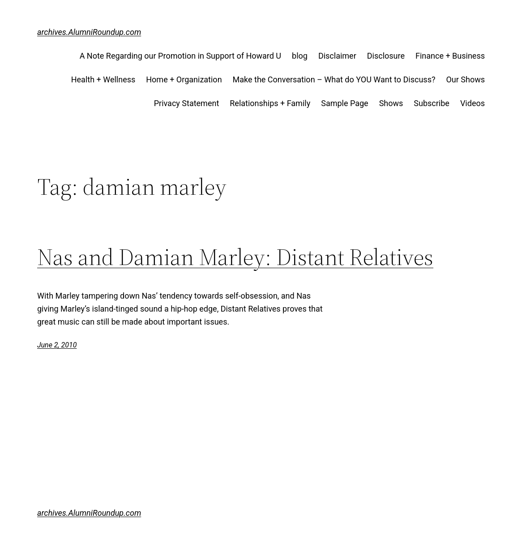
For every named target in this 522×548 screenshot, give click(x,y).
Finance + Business (450, 55)
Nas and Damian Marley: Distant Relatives (235, 257)
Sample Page (344, 103)
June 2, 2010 (57, 345)
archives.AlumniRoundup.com (89, 32)
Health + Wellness (103, 79)
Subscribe (431, 103)
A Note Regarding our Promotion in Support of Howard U (180, 55)
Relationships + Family (270, 103)
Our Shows (465, 79)
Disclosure (386, 55)
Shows (391, 103)
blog (300, 55)
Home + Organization (184, 79)
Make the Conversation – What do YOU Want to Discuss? (334, 79)
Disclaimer (337, 55)
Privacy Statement (186, 103)
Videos (472, 103)
